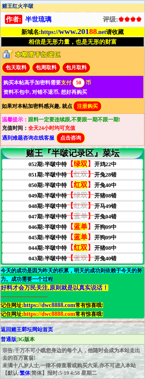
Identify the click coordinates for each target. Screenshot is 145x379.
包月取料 (76, 67)
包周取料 (46, 67)
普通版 (8, 339)
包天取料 (16, 67)
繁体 (25, 373)
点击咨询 (70, 138)
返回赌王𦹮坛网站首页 (27, 329)
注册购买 (87, 106)
